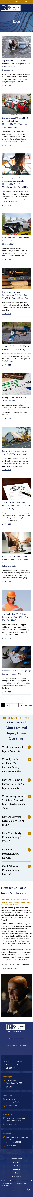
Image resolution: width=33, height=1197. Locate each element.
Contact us (16, 1176)
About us (16, 1169)
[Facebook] (19, 1190)
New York (6, 1058)
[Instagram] (14, 1190)
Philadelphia (8, 1077)
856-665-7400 (11, 1106)
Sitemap (28, 1183)
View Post (6, 85)
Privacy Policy (20, 1183)
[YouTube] (28, 1191)
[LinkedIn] (24, 1190)
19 (21, 705)
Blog (16, 1173)
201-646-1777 (11, 1124)
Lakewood (7, 1133)
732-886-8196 (11, 1146)
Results (16, 1166)
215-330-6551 (11, 1087)
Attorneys (16, 1162)
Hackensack (7, 1114)
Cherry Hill (7, 1095)
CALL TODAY (16, 1045)
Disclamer (4, 1186)
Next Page (28, 705)
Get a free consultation (9, 968)
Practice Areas (16, 1159)
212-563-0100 (11, 1068)
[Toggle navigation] (29, 8)
